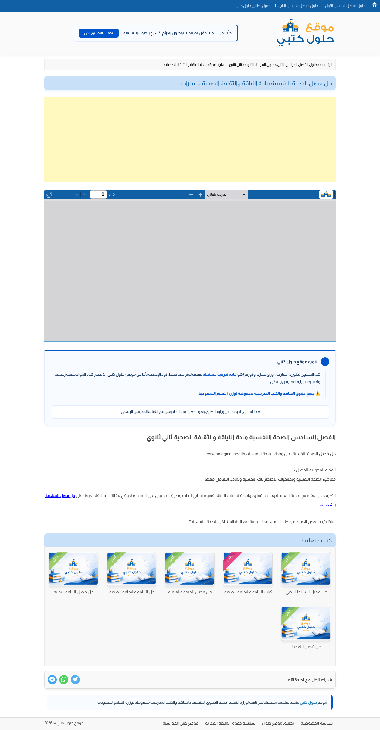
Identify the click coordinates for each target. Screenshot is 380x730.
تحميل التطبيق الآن (98, 33)
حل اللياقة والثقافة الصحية (131, 592)
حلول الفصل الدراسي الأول (345, 6)
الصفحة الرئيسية (374, 4)
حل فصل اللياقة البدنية (73, 592)
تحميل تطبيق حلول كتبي (253, 6)
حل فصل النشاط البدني (306, 592)
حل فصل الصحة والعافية (190, 592)
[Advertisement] (190, 139)
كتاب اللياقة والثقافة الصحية (248, 592)
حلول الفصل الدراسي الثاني (298, 6)
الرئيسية (326, 65)
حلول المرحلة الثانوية (259, 65)
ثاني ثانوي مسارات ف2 (225, 65)
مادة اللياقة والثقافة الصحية (186, 65)
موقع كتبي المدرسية (180, 723)
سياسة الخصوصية (317, 723)
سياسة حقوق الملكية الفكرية (230, 723)
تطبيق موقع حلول (278, 723)
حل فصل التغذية (306, 646)
